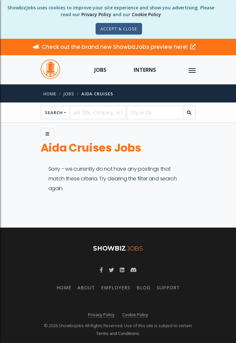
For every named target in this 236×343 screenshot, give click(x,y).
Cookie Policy (146, 14)
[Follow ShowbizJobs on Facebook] (101, 269)
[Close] (119, 29)
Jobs (100, 69)
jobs (69, 94)
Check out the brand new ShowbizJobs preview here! (114, 47)
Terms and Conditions (117, 333)
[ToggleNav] (192, 70)
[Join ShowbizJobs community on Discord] (133, 269)
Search (54, 112)
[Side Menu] (47, 134)
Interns (145, 69)
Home (49, 94)
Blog (143, 287)
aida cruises (97, 94)
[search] (189, 112)
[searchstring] (98, 112)
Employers (115, 287)
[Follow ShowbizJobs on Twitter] (111, 269)
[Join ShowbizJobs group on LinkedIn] (122, 269)
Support (168, 287)
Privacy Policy (96, 14)
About (86, 287)
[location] (155, 112)
